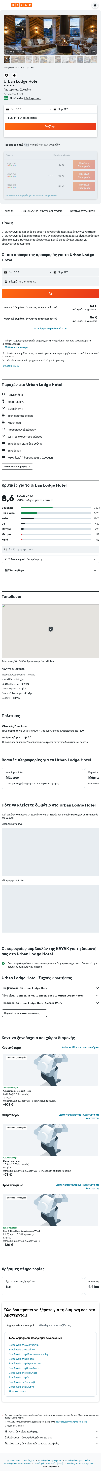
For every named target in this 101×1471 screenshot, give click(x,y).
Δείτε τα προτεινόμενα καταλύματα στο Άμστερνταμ (77, 1186)
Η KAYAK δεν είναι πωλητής (52, 1431)
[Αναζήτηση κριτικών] (53, 549)
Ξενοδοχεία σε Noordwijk (22, 1382)
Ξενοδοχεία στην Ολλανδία (77, 1460)
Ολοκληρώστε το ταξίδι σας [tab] (55, 1325)
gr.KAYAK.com (13, 1460)
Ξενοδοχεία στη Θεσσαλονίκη (24, 1368)
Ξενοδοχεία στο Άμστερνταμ (24, 1344)
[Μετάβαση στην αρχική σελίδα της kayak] (21, 5)
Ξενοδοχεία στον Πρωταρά (23, 1372)
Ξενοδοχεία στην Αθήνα (21, 1386)
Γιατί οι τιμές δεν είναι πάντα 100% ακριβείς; (52, 1443)
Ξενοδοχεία (29, 1460)
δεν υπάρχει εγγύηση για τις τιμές (71, 1422)
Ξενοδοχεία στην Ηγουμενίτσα (25, 1363)
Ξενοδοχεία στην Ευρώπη (49, 1460)
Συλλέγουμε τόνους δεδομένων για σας (52, 1437)
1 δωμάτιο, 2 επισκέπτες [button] (21, 117)
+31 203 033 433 (13, 93)
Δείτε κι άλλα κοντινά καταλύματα (80, 1047)
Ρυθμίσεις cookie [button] (11, 365)
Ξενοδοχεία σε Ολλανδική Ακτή (48, 1463)
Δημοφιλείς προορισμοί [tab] (20, 1325)
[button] (5, 5)
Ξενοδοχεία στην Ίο (19, 1377)
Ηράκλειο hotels (17, 1391)
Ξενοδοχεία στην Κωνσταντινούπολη (28, 1354)
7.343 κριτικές (32, 98)
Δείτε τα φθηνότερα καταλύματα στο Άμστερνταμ (79, 1116)
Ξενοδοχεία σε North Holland (17, 1463)
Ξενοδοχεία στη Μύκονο (21, 1358)
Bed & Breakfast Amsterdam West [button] (21, 1231)
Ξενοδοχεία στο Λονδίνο (22, 1349)
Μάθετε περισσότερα (16, 347)
